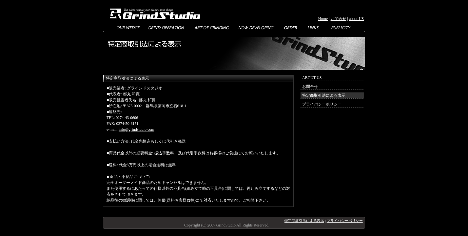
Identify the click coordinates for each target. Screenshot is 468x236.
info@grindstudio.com (136, 129)
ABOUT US (312, 77)
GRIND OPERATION (166, 27)
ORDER (290, 27)
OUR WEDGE (128, 27)
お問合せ (338, 18)
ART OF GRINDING (211, 27)
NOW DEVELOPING (256, 27)
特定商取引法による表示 (304, 221)
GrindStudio (154, 11)
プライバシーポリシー (321, 104)
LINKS (313, 27)
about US (356, 18)
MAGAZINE (340, 27)
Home (323, 18)
